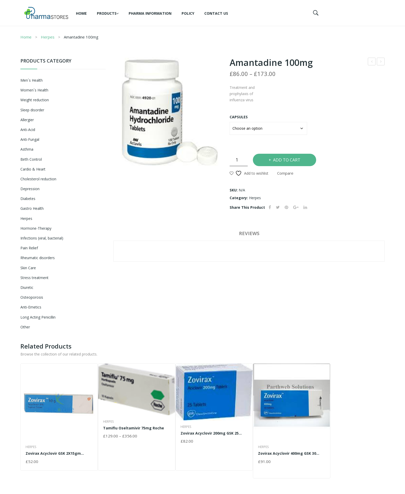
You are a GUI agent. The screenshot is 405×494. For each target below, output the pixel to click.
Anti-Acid (27, 129)
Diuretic (26, 287)
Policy (188, 13)
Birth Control (31, 159)
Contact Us (216, 13)
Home (81, 13)
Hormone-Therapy (35, 228)
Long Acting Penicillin (38, 317)
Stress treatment (34, 277)
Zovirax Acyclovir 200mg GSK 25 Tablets (210, 433)
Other (25, 327)
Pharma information (150, 13)
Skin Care (28, 267)
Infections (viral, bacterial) (41, 238)
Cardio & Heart (32, 169)
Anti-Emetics (30, 307)
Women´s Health (34, 90)
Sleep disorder (32, 109)
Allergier (27, 119)
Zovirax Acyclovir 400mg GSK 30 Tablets (287, 453)
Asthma (26, 149)
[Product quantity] (239, 160)
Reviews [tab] (249, 233)
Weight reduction (34, 99)
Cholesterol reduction (38, 178)
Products (106, 13)
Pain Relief (29, 247)
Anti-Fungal (29, 139)
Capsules (239, 116)
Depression (30, 188)
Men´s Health (31, 80)
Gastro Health (32, 208)
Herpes (47, 37)
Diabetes (27, 198)
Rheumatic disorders (37, 257)
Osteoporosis (31, 297)
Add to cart (286, 160)
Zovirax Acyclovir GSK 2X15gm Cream (372, 62)
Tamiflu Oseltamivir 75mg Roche (381, 62)
